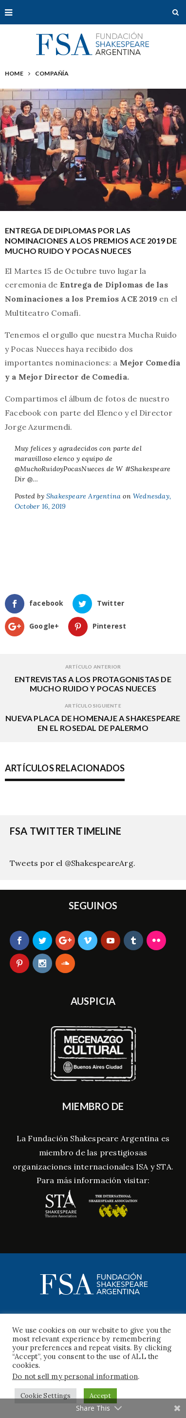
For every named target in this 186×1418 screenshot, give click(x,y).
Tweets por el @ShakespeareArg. (72, 863)
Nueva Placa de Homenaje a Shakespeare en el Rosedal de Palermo (92, 722)
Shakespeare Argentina (83, 496)
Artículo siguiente (93, 706)
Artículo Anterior (93, 667)
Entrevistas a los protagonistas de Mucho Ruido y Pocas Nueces (93, 683)
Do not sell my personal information (75, 1376)
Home (14, 73)
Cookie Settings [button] (45, 1396)
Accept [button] (100, 1396)
